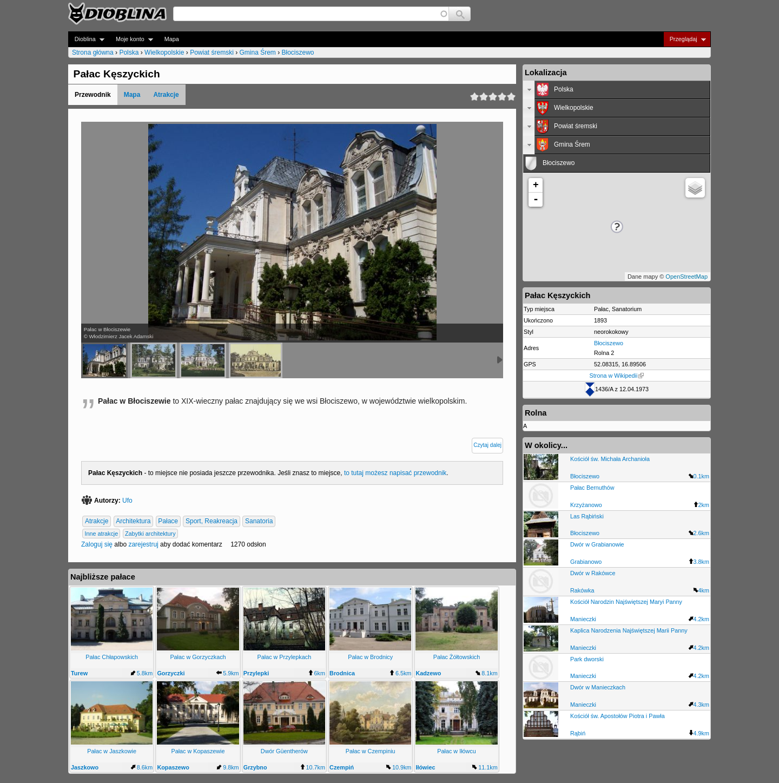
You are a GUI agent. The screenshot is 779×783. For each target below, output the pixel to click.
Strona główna (93, 52)
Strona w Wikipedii (617, 375)
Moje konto (131, 39)
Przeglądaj (684, 39)
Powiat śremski (212, 52)
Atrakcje (166, 94)
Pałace (168, 521)
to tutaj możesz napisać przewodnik (395, 473)
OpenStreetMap (686, 276)
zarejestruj (143, 544)
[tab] (616, 90)
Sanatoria (259, 521)
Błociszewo (298, 52)
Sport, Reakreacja (211, 521)
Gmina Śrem (257, 52)
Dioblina (86, 39)
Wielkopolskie (164, 52)
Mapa (171, 39)
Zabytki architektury (150, 533)
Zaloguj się (97, 544)
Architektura (133, 521)
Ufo (127, 500)
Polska (128, 52)
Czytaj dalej (487, 445)
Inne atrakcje (101, 533)
